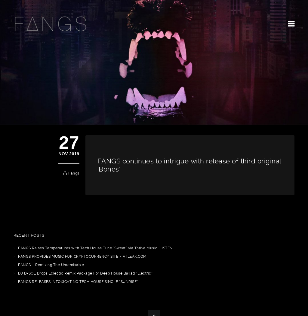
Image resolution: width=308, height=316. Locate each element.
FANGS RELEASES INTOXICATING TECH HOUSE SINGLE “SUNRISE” (78, 282)
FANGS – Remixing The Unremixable (51, 265)
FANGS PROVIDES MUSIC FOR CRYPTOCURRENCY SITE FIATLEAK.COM (82, 256)
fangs (73, 173)
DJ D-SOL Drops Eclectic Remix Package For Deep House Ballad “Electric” (85, 273)
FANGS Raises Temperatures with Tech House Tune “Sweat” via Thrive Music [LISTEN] (96, 248)
